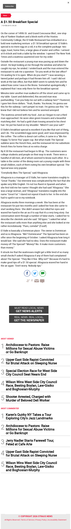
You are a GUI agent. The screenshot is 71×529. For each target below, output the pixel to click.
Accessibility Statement (57, 519)
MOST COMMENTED (10, 408)
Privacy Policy (41, 519)
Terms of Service (27, 519)
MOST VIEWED (7, 338)
